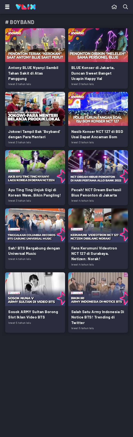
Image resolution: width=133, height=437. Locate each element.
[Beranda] (114, 7)
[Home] (26, 7)
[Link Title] (35, 58)
